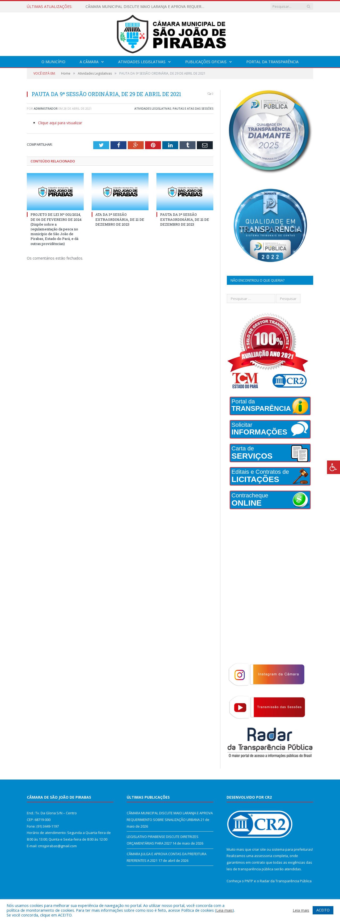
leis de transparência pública (250, 869)
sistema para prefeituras (292, 849)
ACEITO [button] (323, 910)
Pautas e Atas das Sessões (193, 108)
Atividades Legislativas (141, 61)
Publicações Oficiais (206, 61)
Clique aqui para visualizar (60, 122)
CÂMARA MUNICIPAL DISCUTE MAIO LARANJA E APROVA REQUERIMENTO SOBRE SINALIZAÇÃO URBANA (147, 6)
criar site (259, 849)
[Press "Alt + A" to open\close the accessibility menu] (333, 467)
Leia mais (224, 910)
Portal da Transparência (272, 61)
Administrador (46, 108)
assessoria (263, 855)
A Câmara (89, 61)
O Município (53, 61)
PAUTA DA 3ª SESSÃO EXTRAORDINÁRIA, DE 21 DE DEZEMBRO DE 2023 (184, 219)
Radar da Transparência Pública (286, 881)
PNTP (249, 881)
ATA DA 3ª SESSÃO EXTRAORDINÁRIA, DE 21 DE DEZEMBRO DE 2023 (119, 219)
